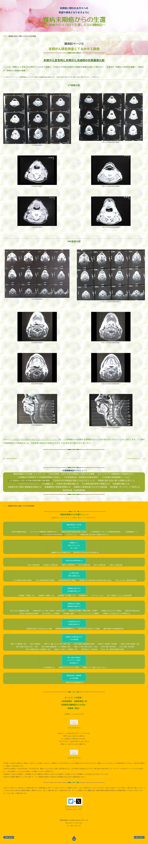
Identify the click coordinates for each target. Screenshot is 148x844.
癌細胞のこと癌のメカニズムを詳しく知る (74, 545)
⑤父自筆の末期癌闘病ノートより (116, 477)
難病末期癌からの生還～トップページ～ (74, 526)
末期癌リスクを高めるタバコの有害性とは (116, 613)
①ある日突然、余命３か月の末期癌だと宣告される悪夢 (71, 474)
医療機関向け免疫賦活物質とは (58, 487)
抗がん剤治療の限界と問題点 (45, 580)
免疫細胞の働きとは (121, 483)
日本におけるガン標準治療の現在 (126, 580)
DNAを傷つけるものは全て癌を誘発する (86, 552)
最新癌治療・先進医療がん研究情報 (74, 676)
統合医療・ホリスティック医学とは (125, 487)
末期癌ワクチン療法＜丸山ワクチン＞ (95, 667)
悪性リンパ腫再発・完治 (18, 644)
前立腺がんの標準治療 (50, 565)
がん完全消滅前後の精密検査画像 (51, 535)
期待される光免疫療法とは (75, 683)
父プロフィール (71, 535)
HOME (5, 36)
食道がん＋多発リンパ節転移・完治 (65, 649)
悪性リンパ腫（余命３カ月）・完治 (85, 647)
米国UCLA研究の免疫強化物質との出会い (74, 532)
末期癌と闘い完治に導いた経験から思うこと (116, 480)
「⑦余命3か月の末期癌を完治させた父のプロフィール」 (34, 439)
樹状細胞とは (83, 595)
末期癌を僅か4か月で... (136, 458)
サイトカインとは (97, 595)
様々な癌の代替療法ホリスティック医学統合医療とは (74, 660)
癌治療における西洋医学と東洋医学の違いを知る (95, 580)
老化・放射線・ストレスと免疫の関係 (119, 595)
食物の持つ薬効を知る (132, 611)
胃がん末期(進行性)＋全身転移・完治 (38, 649)
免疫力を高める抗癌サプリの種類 (89, 629)
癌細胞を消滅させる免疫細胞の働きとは (74, 589)
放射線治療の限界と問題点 (67, 580)
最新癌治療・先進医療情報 (74, 490)
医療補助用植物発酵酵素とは (65, 629)
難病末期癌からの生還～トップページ (29, 474)
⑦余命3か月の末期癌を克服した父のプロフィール (74, 480)
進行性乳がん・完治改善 (89, 649)
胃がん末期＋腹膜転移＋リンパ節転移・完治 (56, 647)
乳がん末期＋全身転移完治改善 (84, 644)
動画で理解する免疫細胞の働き (114, 629)
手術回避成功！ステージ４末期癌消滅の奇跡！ (106, 532)
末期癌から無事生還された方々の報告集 (90, 487)
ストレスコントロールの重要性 (89, 613)
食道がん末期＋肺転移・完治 (130, 644)
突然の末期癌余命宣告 (19, 532)
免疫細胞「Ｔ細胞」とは (26, 595)
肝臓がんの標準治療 (68, 565)
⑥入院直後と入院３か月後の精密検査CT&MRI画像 (29, 480)
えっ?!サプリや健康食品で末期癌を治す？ (43, 532)
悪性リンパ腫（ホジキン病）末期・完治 (57, 644)
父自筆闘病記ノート (131, 532)
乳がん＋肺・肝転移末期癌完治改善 (112, 649)
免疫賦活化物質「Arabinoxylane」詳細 (39, 629)
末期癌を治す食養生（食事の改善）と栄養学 (83, 611)
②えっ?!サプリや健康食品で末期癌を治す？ (116, 474)
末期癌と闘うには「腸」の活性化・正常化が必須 (49, 611)
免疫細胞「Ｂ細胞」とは (46, 595)
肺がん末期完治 (35, 644)
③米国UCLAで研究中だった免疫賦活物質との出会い (39, 477)
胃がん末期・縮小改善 (108, 647)
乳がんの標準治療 (84, 565)
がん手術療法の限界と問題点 (22, 580)
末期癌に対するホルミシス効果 (68, 667)
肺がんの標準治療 (99, 565)
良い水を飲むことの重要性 (51, 613)
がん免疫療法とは (49, 667)
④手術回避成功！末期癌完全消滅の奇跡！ (81, 477)
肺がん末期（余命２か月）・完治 (27, 647)
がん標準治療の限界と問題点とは (96, 483)
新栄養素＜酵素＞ (69, 613)
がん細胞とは (47, 483)
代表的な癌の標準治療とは (67, 483)
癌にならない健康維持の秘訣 (19, 611)
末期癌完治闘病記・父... (12, 458)
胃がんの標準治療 (33, 565)
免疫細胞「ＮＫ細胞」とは (66, 595)
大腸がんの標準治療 (115, 565)
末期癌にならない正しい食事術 (111, 611)
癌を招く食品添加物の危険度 (29, 613)
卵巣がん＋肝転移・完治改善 (107, 644)
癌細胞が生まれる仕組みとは (60, 552)
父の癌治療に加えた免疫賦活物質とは (74, 623)
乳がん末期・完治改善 (127, 647)
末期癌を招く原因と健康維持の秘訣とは (24, 487)
